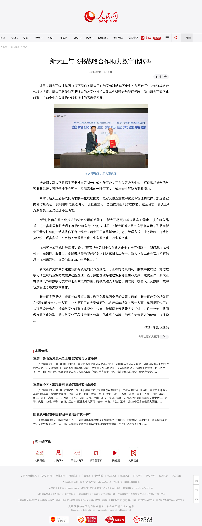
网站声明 (137, 476)
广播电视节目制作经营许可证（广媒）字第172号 (141, 494)
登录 (188, 37)
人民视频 (114, 454)
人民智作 (133, 454)
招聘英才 (73, 476)
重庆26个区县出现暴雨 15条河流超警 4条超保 (64, 384)
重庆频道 (15, 47)
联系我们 (176, 476)
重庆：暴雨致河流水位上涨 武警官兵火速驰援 (65, 358)
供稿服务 (111, 476)
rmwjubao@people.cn (143, 488)
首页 (2, 37)
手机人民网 (77, 454)
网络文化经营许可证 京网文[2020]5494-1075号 (78, 500)
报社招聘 (60, 476)
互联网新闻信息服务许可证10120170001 (56, 494)
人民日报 (39, 454)
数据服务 (124, 476)
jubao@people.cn (132, 482)
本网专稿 (41, 351)
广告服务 (86, 476)
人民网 (3, 47)
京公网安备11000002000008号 (170, 500)
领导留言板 (96, 454)
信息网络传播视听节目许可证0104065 (36, 500)
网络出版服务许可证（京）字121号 (119, 500)
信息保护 (163, 476)
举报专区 (133, 37)
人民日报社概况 (29, 476)
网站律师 (150, 476)
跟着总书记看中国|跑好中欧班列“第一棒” (62, 414)
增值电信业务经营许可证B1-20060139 (96, 494)
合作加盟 (99, 476)
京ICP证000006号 (146, 500)
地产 (25, 47)
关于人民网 (46, 476)
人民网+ (58, 454)
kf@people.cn (72, 488)
